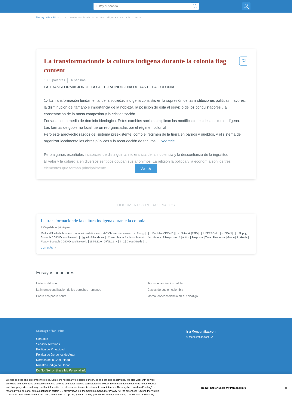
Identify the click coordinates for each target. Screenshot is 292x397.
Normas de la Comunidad (53, 360)
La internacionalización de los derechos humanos (68, 289)
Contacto (42, 338)
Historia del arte (46, 283)
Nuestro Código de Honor (53, 365)
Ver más (146, 168)
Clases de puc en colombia (165, 289)
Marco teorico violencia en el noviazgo (173, 296)
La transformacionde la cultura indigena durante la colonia (102, 17)
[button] (243, 66)
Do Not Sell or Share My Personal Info (61, 370)
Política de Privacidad (50, 349)
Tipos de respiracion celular (166, 283)
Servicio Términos (48, 344)
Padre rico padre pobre (51, 296)
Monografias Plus (47, 17)
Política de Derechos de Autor (55, 354)
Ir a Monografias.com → (203, 331)
